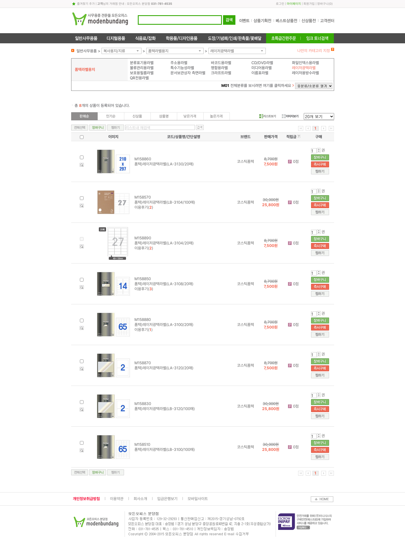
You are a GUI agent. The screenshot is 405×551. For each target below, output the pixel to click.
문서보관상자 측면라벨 (187, 73)
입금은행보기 (167, 498)
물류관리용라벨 (142, 68)
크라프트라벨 (221, 73)
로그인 (280, 4)
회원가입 (309, 4)
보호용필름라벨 (142, 73)
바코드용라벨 (221, 62)
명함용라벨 (219, 68)
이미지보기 (290, 116)
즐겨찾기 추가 (86, 4)
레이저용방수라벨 (305, 73)
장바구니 (322, 4)
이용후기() (143, 207)
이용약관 (116, 498)
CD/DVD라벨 (262, 62)
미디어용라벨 (261, 68)
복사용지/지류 (114, 51)
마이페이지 (294, 4)
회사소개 (140, 498)
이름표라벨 (259, 73)
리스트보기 (267, 116)
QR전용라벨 (139, 78)
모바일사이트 (198, 498)
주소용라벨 (178, 62)
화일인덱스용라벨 (305, 62)
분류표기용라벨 (142, 62)
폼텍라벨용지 (158, 51)
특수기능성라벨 (182, 68)
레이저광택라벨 (222, 51)
